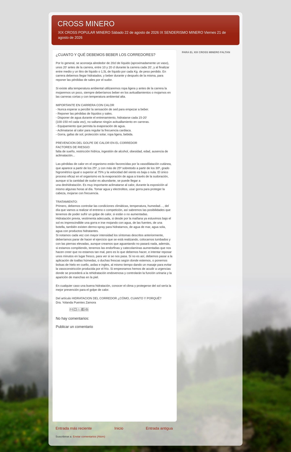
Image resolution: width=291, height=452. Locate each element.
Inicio (118, 428)
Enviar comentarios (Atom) (89, 436)
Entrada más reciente (74, 428)
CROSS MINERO (86, 24)
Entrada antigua (159, 428)
